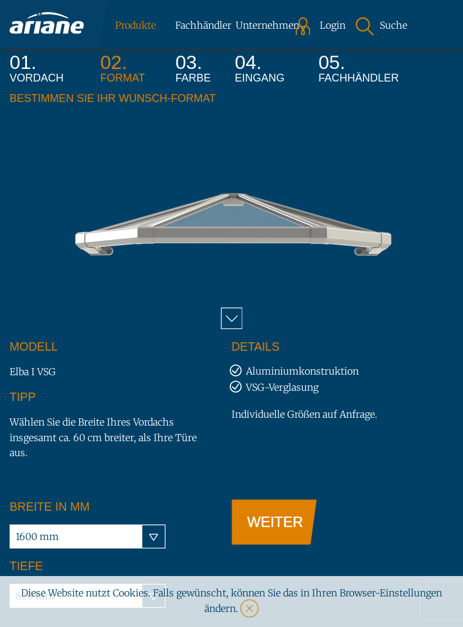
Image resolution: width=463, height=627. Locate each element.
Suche (393, 25)
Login (329, 25)
